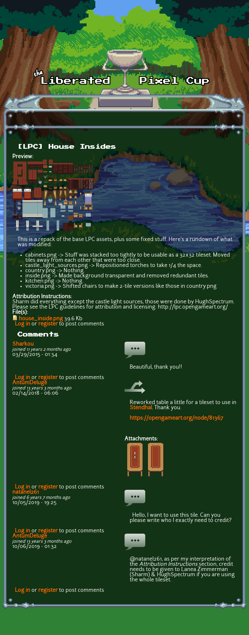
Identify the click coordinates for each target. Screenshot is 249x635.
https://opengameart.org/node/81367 (176, 418)
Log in (22, 324)
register (48, 324)
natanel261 (25, 492)
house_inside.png (41, 319)
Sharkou (23, 344)
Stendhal (141, 408)
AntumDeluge (29, 383)
